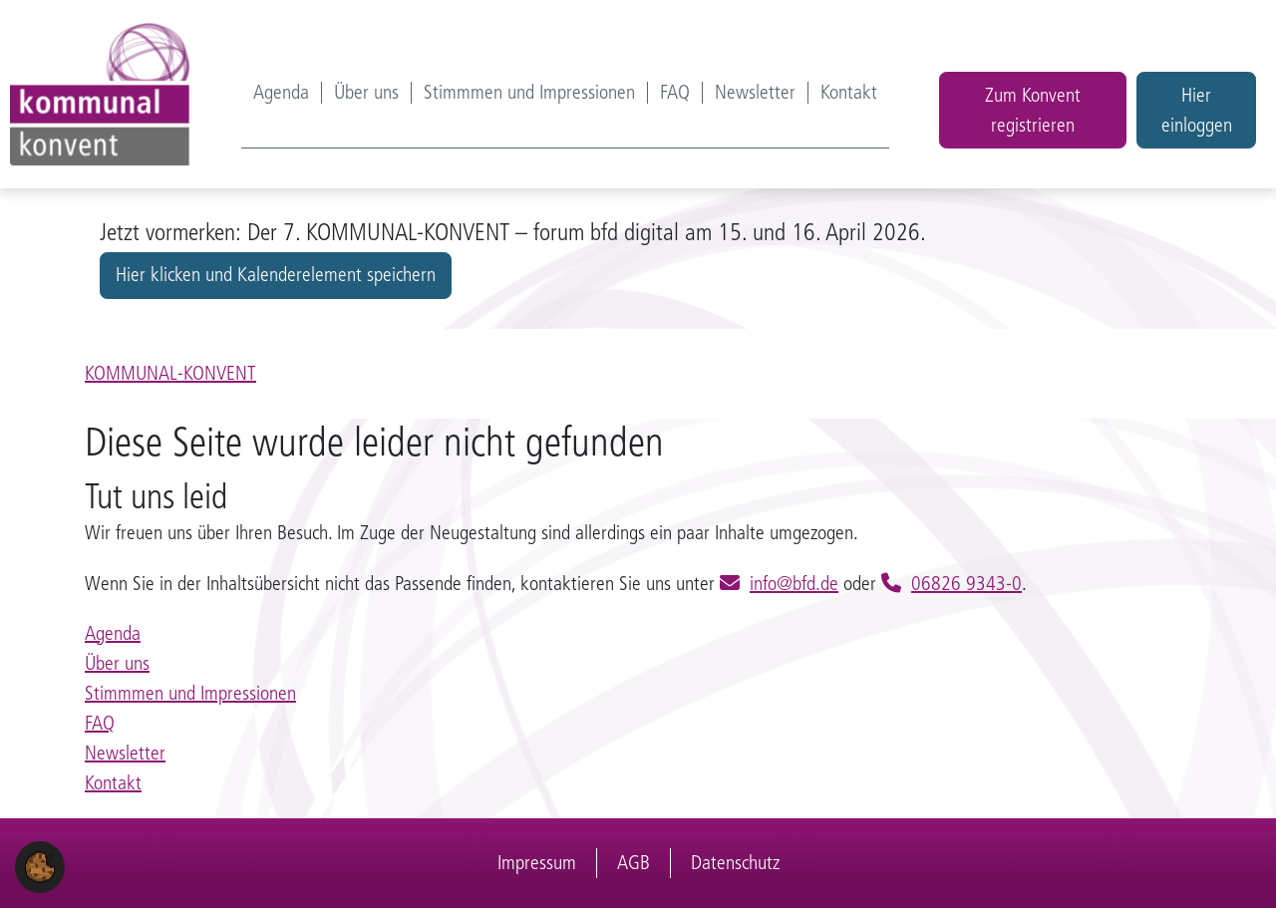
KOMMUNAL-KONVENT (170, 373)
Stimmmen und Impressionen (529, 93)
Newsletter (755, 93)
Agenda (281, 93)
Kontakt (848, 93)
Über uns (366, 93)
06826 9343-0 (966, 583)
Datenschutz (735, 862)
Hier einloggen (1196, 110)
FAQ (675, 93)
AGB (633, 862)
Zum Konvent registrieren (1033, 110)
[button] (40, 865)
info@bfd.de (794, 583)
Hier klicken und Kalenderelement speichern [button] (276, 274)
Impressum (536, 862)
